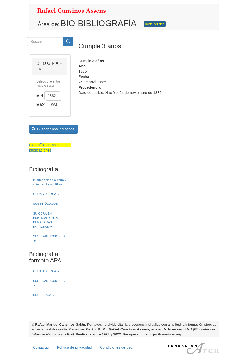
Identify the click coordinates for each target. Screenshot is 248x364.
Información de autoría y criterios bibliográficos (49, 182)
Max (40, 105)
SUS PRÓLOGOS (45, 203)
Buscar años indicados (53, 129)
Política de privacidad (74, 347)
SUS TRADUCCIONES (49, 238)
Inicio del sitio (154, 24)
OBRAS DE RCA (46, 193)
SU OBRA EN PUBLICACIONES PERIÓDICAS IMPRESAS (45, 220)
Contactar (41, 347)
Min (39, 96)
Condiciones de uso (116, 347)
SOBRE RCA (43, 295)
